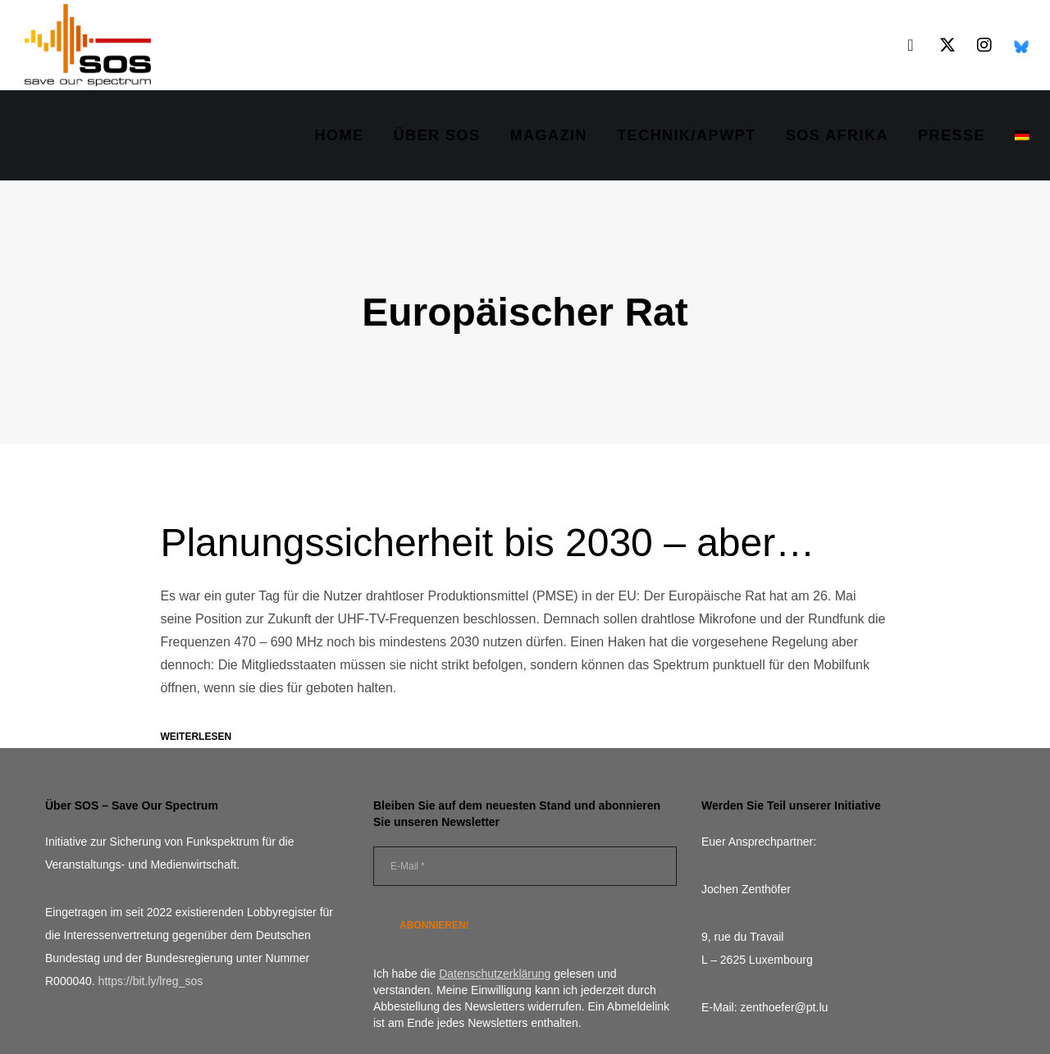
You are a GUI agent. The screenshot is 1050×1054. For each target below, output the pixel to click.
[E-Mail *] (525, 866)
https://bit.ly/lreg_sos (150, 981)
